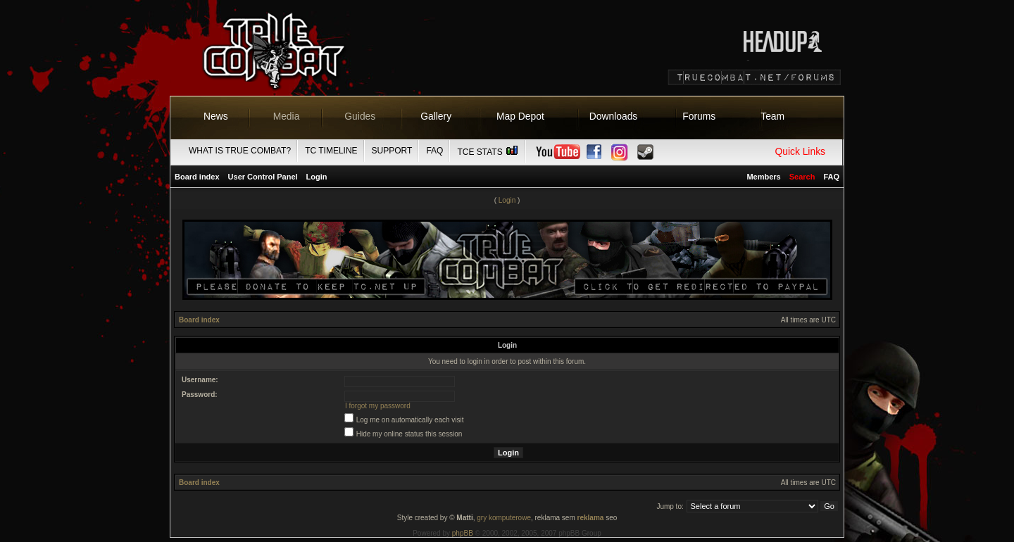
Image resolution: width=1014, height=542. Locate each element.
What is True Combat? (240, 151)
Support (392, 151)
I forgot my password (378, 406)
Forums (698, 116)
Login (316, 176)
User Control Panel (263, 176)
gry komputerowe (504, 518)
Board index (197, 176)
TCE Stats (488, 152)
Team (772, 116)
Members (763, 176)
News (216, 116)
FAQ (434, 151)
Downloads (613, 116)
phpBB (462, 533)
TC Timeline (331, 151)
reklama (590, 518)
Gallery (435, 116)
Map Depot (520, 116)
